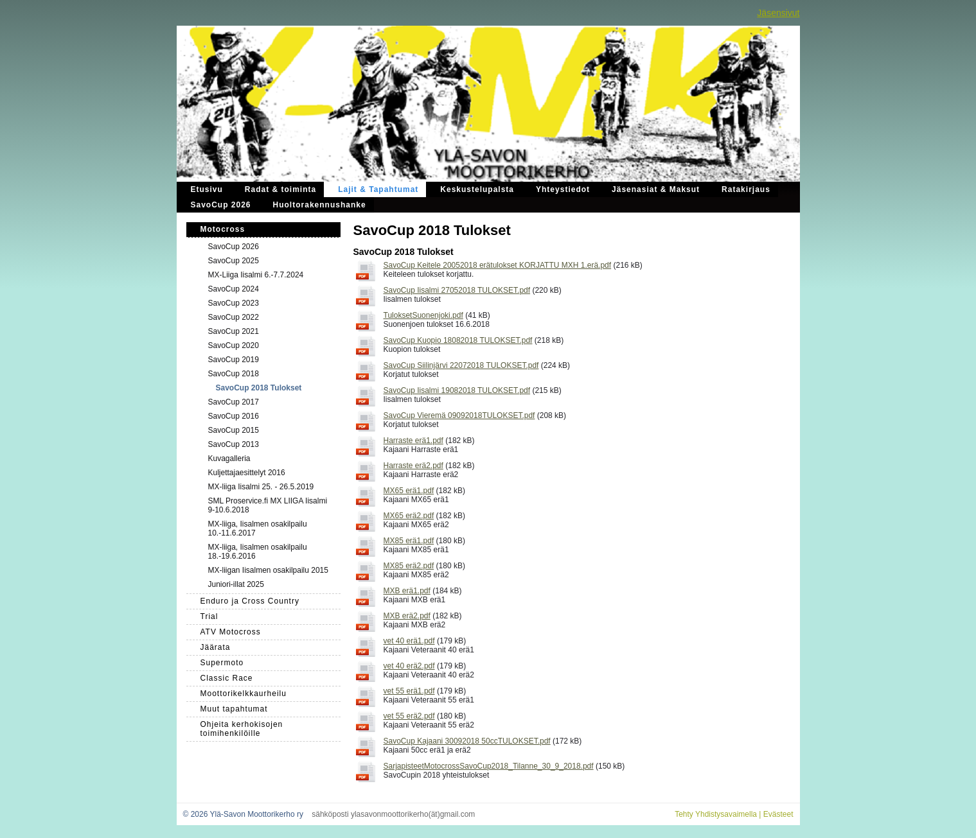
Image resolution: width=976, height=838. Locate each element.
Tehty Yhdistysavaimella (716, 814)
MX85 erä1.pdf (409, 540)
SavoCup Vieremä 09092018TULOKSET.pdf (459, 415)
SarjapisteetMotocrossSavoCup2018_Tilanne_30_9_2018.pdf (489, 766)
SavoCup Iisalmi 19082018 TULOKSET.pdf (457, 390)
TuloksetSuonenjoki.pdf (423, 315)
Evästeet (778, 814)
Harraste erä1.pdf (413, 440)
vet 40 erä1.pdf (409, 640)
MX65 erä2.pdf (409, 515)
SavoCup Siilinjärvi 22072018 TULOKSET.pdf (461, 365)
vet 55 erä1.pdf (409, 690)
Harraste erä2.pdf (413, 465)
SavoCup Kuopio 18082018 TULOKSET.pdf (458, 340)
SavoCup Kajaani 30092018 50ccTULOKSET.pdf (467, 741)
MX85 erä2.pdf (409, 565)
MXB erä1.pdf (407, 590)
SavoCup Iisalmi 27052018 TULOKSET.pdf (457, 290)
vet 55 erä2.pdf (409, 715)
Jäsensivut (778, 13)
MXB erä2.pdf (407, 615)
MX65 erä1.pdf (409, 490)
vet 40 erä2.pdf (409, 665)
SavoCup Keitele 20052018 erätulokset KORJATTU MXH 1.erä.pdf (498, 265)
